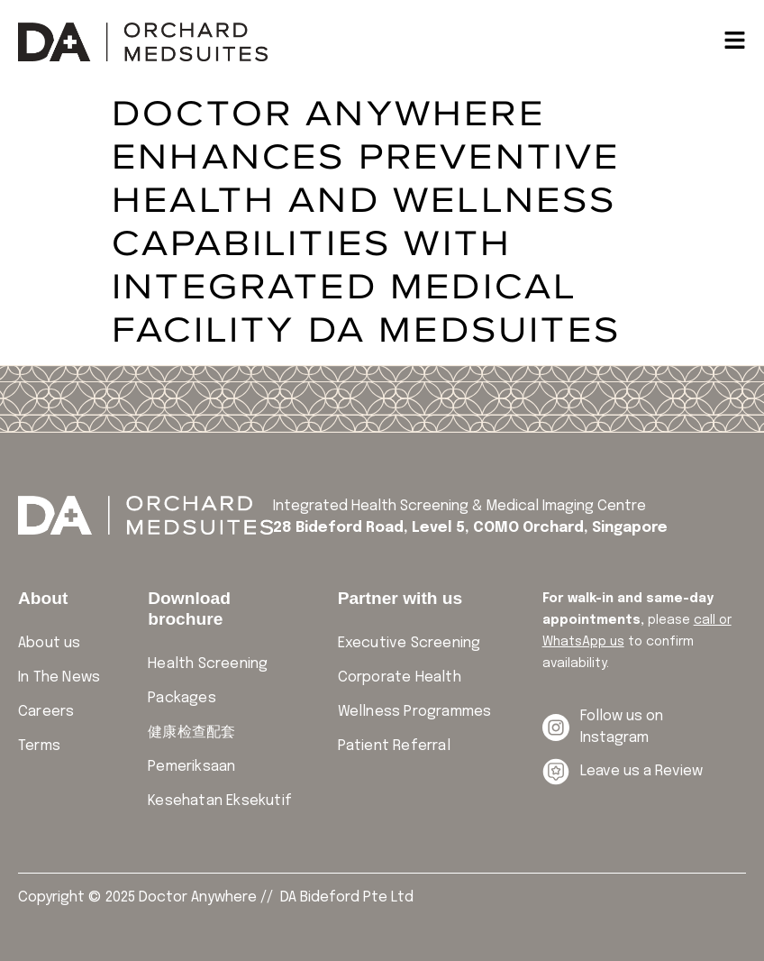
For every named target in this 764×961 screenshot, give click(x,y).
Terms (39, 746)
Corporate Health (399, 677)
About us (49, 643)
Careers (46, 711)
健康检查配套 (191, 732)
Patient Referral (394, 746)
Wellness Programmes (415, 711)
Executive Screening (409, 643)
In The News (59, 677)
